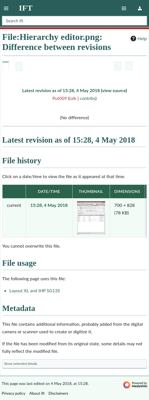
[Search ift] (74, 20)
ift (26, 8)
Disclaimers (58, 393)
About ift (37, 393)
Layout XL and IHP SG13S (34, 290)
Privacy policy (13, 393)
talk (72, 98)
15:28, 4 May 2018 (49, 205)
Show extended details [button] (20, 363)
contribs (87, 98)
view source (114, 90)
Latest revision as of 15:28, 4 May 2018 (61, 90)
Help (138, 38)
